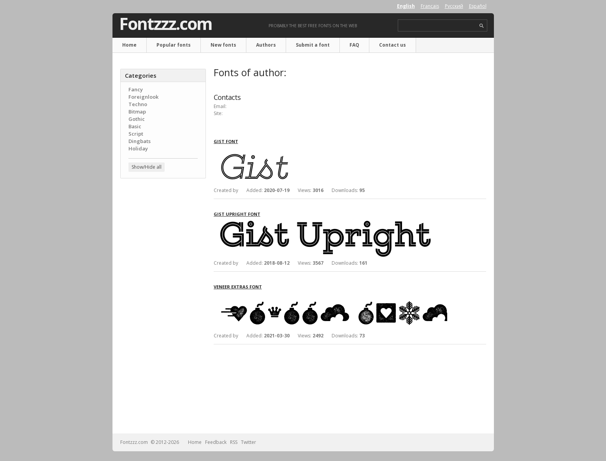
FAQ (354, 45)
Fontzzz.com (165, 24)
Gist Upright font (237, 214)
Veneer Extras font (238, 287)
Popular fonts (173, 45)
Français (430, 6)
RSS (233, 442)
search (482, 26)
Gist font (226, 141)
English (406, 6)
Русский (454, 6)
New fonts (223, 45)
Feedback (216, 442)
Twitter (248, 442)
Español (478, 6)
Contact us (392, 45)
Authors (266, 45)
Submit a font (313, 45)
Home (129, 45)
